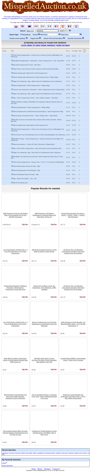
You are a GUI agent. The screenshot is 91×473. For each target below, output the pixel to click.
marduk (4, 463)
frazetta (23, 453)
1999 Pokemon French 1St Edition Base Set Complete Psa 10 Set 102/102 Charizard (15, 215)
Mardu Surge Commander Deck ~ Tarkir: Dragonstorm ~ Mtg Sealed (35, 115)
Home (33, 469)
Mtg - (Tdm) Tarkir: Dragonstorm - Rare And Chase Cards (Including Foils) (37, 148)
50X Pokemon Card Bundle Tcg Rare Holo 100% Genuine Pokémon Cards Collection (15, 396)
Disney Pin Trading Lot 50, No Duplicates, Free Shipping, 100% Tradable (44, 287)
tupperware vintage (50, 453)
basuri (85, 453)
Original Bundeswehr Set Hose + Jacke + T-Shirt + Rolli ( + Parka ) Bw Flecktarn (73, 215)
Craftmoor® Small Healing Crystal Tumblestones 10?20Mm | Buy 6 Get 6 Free (44, 433)
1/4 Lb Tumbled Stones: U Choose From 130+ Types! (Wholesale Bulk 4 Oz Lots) (44, 396)
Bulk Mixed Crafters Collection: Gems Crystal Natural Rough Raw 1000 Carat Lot (15, 360)
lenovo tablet (29, 453)
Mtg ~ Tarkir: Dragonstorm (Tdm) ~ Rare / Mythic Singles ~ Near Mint (35, 98)
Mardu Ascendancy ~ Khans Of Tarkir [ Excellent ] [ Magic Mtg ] (34, 144)
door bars (17, 453)
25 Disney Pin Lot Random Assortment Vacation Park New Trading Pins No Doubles (73, 287)
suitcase (76, 453)
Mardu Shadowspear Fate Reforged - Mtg (26, 170)
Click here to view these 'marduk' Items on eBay (45, 45)
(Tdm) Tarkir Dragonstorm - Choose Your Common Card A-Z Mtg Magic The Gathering (36, 55)
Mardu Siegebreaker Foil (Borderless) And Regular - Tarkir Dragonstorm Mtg (38, 111)
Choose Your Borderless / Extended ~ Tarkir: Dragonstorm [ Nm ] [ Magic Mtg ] (39, 89)
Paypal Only (34, 38)
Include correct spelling (17, 38)
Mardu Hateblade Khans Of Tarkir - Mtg (26, 174)
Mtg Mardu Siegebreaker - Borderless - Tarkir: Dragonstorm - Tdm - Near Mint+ (39, 60)
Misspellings (26, 34)
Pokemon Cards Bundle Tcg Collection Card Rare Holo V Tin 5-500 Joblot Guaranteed (73, 396)
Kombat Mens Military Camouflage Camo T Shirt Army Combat (73, 359)
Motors (39, 469)
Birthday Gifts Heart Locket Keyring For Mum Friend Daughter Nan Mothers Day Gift (44, 360)
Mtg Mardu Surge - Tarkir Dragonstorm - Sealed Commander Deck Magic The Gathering (37, 139)
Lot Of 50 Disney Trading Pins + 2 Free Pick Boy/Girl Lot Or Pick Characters (15, 251)
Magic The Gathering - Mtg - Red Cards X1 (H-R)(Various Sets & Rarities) (37, 152)
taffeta (34, 453)
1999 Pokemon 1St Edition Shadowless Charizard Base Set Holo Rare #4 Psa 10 (44, 215)
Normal (35, 34)
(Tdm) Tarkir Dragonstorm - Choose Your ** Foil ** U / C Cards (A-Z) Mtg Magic (38, 162)
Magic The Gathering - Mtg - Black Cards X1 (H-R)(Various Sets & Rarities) (37, 93)
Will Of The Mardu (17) (20, 182)
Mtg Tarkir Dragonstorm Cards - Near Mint (27, 65)
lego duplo (11, 453)
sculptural (58, 453)
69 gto (81, 453)
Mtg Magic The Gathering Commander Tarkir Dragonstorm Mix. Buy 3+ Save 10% (37, 157)
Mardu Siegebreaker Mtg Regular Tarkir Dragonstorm (30, 125)
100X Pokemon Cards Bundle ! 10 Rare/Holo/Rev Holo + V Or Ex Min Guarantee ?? (73, 324)
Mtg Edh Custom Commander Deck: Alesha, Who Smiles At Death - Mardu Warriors (36, 120)
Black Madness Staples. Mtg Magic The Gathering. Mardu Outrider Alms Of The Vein (36, 102)
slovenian (71, 453)
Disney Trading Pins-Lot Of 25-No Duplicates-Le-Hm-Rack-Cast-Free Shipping (44, 324)
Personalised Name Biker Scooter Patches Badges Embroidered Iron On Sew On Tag (15, 433)
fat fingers (47, 469)
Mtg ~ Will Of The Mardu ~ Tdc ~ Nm (25, 178)
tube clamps (5, 453)
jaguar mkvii (65, 453)
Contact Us (56, 469)
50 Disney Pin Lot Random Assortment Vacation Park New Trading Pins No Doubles (73, 251)
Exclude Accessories (75, 38)
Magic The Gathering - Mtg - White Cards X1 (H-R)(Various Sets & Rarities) (37, 81)
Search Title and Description (53, 38)
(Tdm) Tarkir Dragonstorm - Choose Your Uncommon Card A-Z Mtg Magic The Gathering (37, 129)
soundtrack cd (40, 453)
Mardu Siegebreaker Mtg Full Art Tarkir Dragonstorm (30, 73)
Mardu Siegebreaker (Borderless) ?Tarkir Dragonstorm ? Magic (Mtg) (35, 77)
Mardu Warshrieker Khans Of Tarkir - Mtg (26, 166)
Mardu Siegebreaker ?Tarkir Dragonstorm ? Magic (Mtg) (31, 85)
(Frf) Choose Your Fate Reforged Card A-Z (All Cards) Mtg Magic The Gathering (39, 134)
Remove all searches (7, 465)
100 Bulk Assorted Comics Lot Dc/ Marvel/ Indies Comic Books (44, 250)
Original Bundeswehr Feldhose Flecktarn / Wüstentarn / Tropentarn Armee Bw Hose (15, 287)
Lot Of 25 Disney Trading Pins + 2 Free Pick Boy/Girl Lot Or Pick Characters (15, 324)
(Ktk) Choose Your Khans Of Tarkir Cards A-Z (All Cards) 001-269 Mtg (35, 69)
